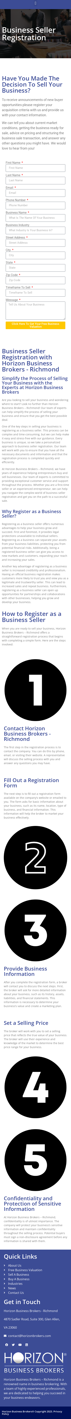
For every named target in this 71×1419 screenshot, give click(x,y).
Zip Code (12, 275)
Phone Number (16, 200)
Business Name (16, 212)
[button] (35, 3)
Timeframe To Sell (18, 287)
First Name (13, 162)
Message (12, 300)
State (9, 262)
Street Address (16, 237)
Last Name (13, 175)
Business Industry (17, 225)
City (9, 250)
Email (10, 187)
